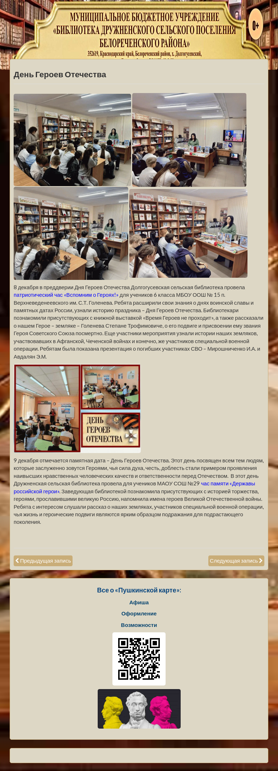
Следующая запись (234, 560)
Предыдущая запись (45, 560)
